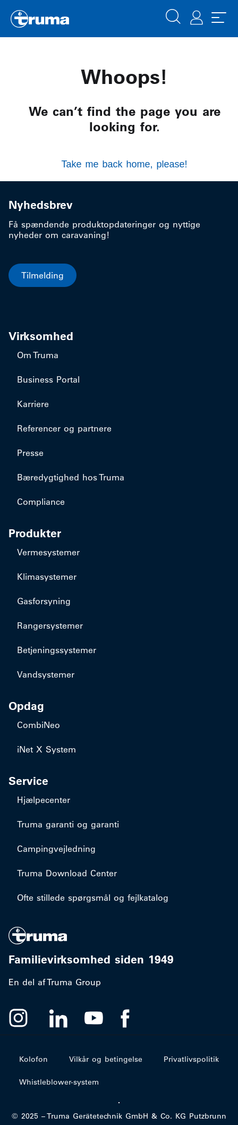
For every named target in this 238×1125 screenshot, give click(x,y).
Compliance (41, 501)
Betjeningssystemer (56, 650)
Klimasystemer (46, 576)
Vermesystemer (48, 552)
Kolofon (33, 1059)
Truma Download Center (67, 873)
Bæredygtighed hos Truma (70, 477)
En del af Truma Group (54, 982)
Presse (30, 452)
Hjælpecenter (43, 799)
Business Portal (48, 379)
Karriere (33, 404)
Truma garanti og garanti (68, 824)
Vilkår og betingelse (105, 1059)
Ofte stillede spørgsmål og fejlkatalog (92, 897)
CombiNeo (38, 725)
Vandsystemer (45, 674)
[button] (173, 15)
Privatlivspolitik (191, 1059)
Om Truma (37, 355)
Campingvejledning (56, 848)
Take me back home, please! (124, 164)
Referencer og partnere (64, 428)
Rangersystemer (50, 625)
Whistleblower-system (59, 1082)
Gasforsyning (44, 601)
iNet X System (46, 749)
